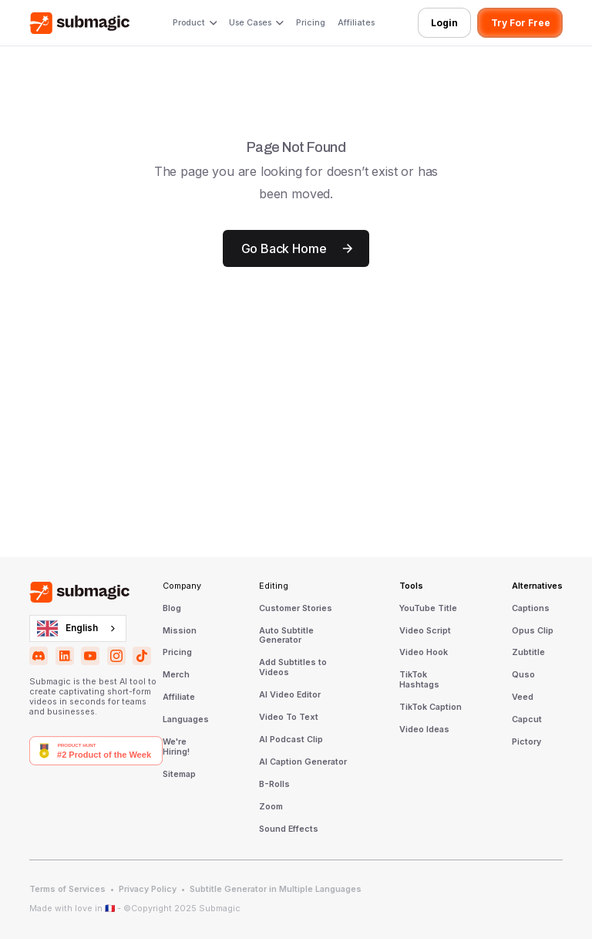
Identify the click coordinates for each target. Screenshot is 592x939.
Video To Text (288, 717)
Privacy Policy (148, 889)
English (67, 628)
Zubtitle (528, 652)
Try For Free (520, 23)
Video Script (425, 631)
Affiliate (179, 697)
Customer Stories (295, 608)
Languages (186, 720)
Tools (411, 586)
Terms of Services (67, 889)
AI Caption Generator (303, 762)
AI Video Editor (290, 695)
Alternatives (537, 586)
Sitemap (179, 774)
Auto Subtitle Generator (286, 636)
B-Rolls (274, 784)
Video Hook (423, 652)
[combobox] (77, 628)
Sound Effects (288, 829)
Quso (523, 675)
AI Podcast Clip (291, 740)
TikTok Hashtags (419, 680)
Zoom (271, 807)
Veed (522, 697)
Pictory (526, 742)
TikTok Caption (430, 707)
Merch (176, 675)
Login (444, 23)
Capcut (527, 720)
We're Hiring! (176, 747)
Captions (531, 608)
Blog (172, 608)
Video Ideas (424, 730)
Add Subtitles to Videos (293, 667)
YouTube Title (428, 608)
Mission (180, 631)
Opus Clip (532, 631)
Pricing (310, 23)
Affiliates (356, 23)
